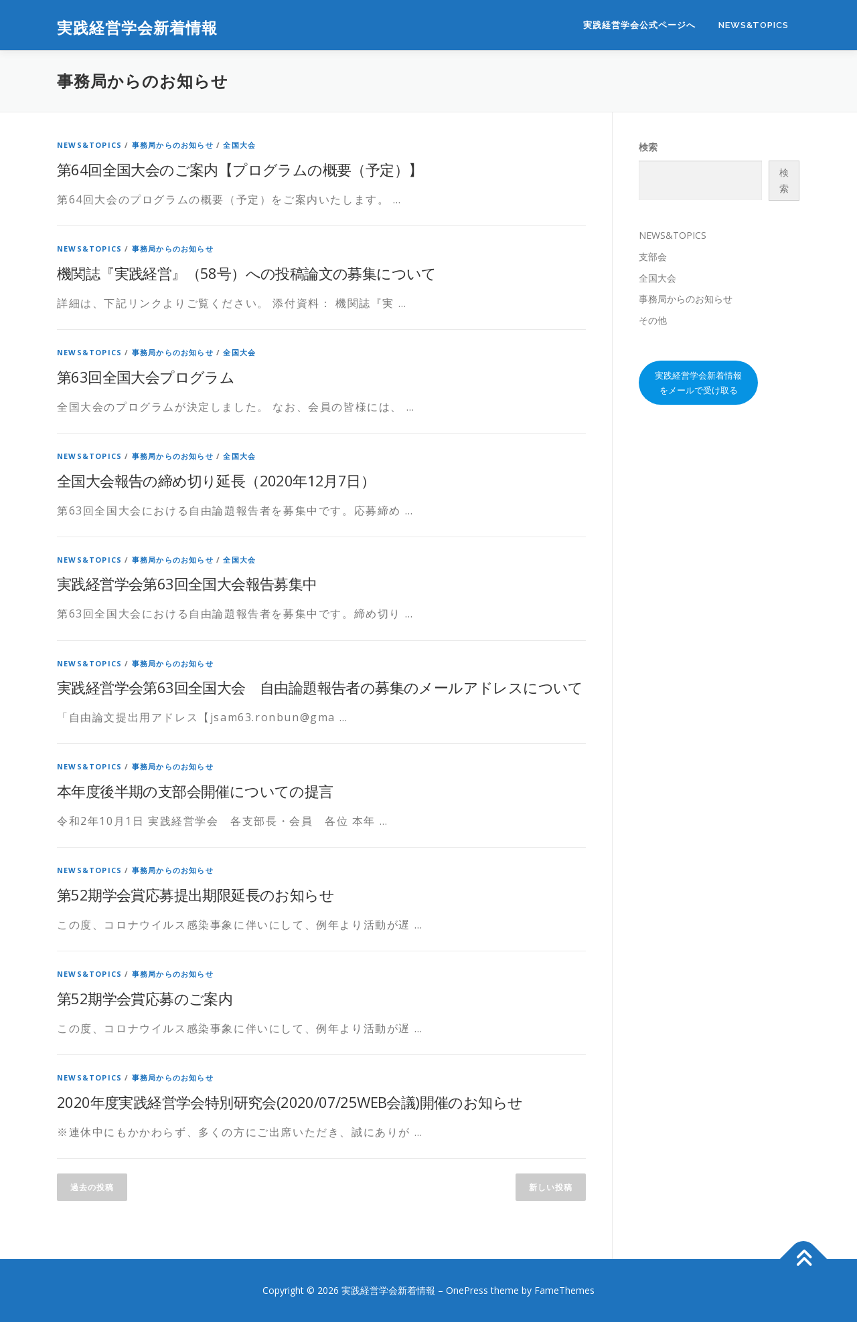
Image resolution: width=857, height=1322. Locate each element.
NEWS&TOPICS (753, 25)
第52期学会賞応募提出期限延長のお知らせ (195, 894)
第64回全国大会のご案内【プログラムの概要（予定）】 (239, 169)
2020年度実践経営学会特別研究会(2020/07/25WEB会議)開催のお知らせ (289, 1102)
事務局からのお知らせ (173, 145)
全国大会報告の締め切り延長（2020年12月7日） (216, 480)
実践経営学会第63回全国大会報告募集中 (187, 583)
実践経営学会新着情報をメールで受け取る (698, 382)
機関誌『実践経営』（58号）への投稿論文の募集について (247, 273)
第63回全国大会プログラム (145, 377)
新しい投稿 (550, 1187)
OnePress (467, 1290)
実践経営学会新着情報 (137, 27)
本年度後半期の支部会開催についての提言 (195, 791)
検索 (648, 146)
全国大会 (239, 145)
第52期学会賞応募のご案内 (144, 998)
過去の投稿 (92, 1187)
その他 (653, 320)
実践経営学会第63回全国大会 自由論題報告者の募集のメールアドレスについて (320, 687)
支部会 (653, 256)
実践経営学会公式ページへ (639, 25)
